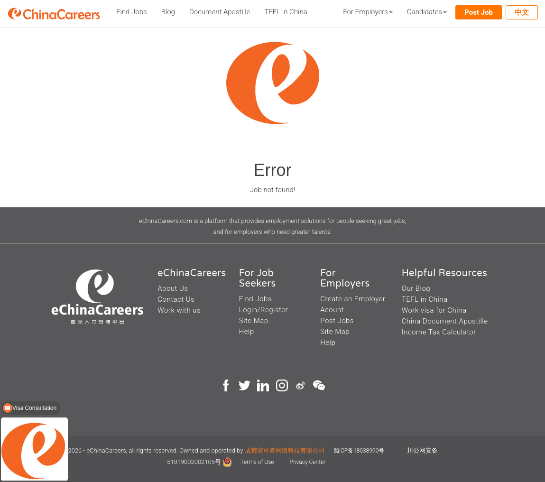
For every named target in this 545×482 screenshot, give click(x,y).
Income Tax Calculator (439, 332)
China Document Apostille (445, 321)
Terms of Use (257, 462)
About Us (172, 288)
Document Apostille (219, 12)
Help (246, 331)
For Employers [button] (368, 12)
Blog (168, 12)
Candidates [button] (427, 12)
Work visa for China (434, 310)
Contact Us (175, 299)
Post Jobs (337, 320)
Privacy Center (308, 462)
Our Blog (416, 288)
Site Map (253, 320)
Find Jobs (131, 12)
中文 (522, 12)
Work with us (179, 310)
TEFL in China (285, 12)
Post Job (478, 12)
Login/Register (263, 310)
